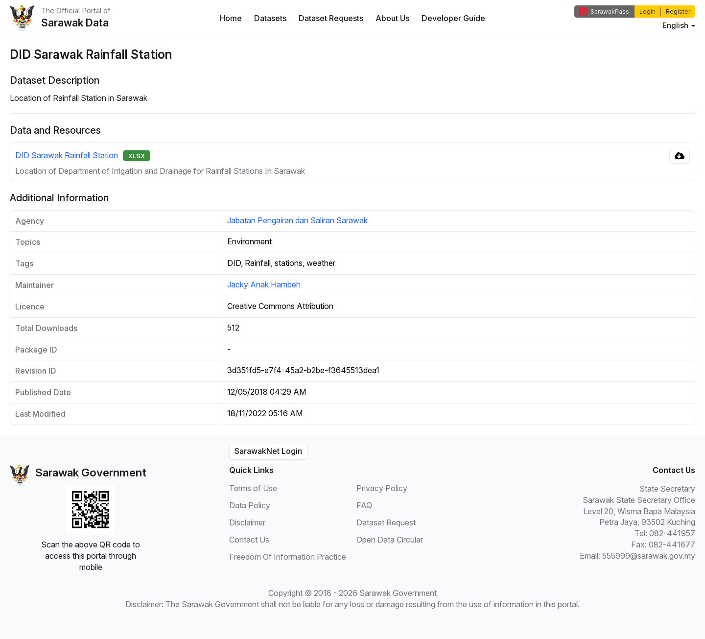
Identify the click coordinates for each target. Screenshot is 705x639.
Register (678, 11)
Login (647, 11)
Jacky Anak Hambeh (264, 284)
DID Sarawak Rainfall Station (66, 155)
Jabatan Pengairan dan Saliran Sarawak (297, 220)
